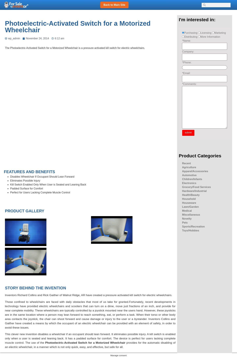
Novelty (187, 218)
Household (189, 199)
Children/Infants (192, 179)
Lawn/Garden (190, 206)
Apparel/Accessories (195, 171)
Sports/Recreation (193, 226)
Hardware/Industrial (194, 191)
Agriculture (189, 167)
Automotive (189, 175)
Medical (187, 210)
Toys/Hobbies (190, 230)
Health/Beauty (191, 195)
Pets (185, 222)
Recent (186, 163)
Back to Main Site (114, 4)
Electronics (189, 183)
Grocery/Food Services (196, 187)
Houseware (189, 202)
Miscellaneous (191, 214)
